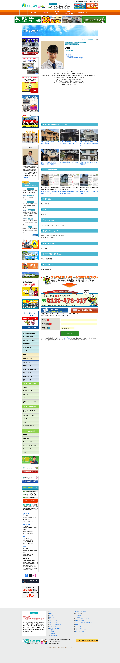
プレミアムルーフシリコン (29, 415)
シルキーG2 (26, 438)
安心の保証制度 (27, 347)
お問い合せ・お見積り (30, 501)
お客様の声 (52, 617)
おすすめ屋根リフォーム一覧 (82, 619)
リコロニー (25, 435)
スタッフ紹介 (78, 626)
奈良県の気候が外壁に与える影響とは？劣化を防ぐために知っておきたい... (29, 214)
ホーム (50, 611)
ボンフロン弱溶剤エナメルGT (29, 426)
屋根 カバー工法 (27, 380)
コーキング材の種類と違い (29, 369)
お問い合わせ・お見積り (81, 630)
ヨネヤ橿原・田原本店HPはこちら (87, 640)
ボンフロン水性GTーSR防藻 (29, 402)
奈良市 (24, 547)
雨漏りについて (27, 362)
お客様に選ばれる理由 (69, 12)
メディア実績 (52, 626)
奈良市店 (53, 633)
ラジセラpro (26, 394)
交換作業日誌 (26, 344)
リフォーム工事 (27, 373)
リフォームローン (27, 358)
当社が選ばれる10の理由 (29, 333)
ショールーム (26, 351)
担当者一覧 (57, 12)
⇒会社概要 (25, 177)
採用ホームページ (79, 628)
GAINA (24, 398)
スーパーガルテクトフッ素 (29, 445)
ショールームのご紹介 (94, 12)
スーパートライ (27, 449)
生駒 (24, 536)
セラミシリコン (27, 387)
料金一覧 (81, 12)
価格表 (24, 355)
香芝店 (52, 630)
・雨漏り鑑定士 (69, 56)
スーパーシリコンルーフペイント (29, 198)
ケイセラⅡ (25, 419)
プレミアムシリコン (28, 391)
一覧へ (34, 235)
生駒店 (52, 632)
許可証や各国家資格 (28, 337)
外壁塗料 (79, 615)
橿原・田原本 (26, 524)
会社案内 (45, 12)
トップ (23, 12)
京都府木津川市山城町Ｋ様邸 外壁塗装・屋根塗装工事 (29, 222)
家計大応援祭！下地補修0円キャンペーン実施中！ (29, 191)
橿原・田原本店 (54, 635)
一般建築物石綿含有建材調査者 (74, 58)
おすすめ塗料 (78, 613)
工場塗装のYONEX (79, 620)
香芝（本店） (26, 514)
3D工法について (27, 366)
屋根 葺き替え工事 (27, 376)
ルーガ (24, 452)
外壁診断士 (69, 54)
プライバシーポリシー (65, 338)
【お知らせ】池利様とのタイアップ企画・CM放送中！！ (29, 205)
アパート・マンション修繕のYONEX (84, 622)
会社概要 (77, 624)
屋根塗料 (79, 617)
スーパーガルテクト (28, 442)
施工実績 (33, 12)
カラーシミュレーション (29, 340)
